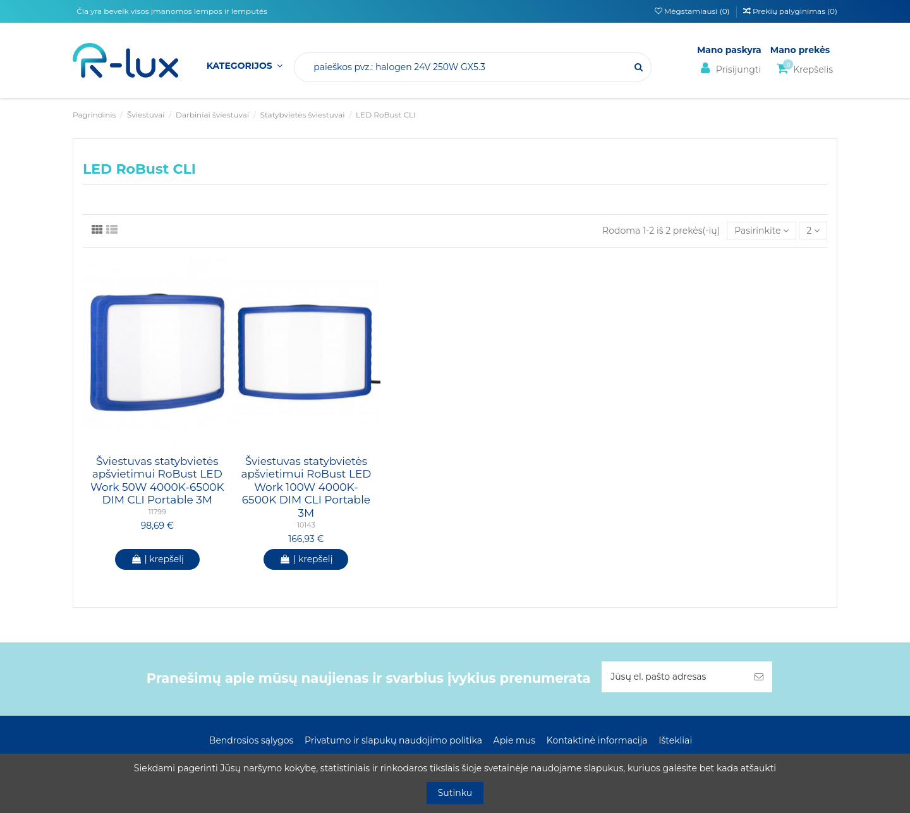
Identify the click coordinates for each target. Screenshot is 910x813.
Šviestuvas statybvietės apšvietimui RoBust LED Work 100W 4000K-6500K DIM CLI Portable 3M (306, 487)
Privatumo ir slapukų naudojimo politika (393, 740)
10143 (306, 525)
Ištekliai (675, 740)
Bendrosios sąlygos (251, 740)
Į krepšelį (157, 559)
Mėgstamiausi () (693, 11)
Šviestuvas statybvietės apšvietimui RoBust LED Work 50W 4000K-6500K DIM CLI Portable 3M (157, 480)
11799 (157, 511)
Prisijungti (729, 68)
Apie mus (515, 740)
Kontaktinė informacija (597, 740)
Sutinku (455, 792)
